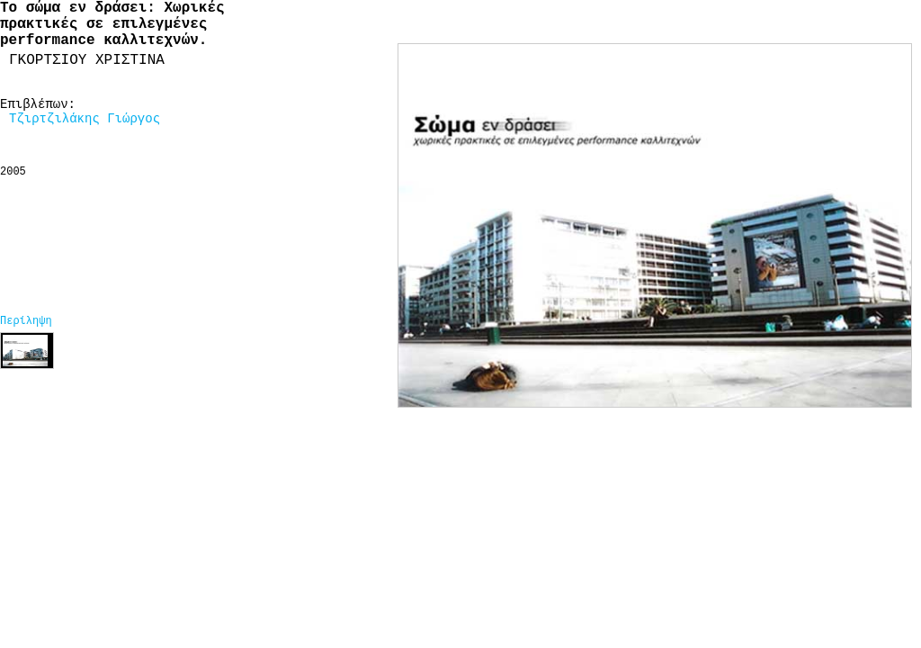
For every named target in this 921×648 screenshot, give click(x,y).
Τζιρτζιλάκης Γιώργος (84, 119)
